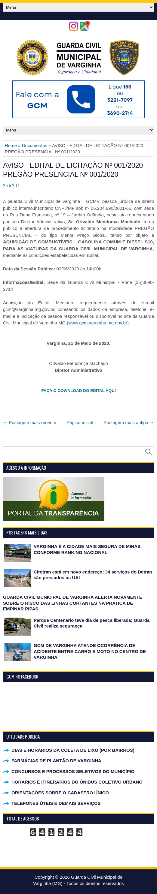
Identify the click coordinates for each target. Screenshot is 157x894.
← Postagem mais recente (29, 422)
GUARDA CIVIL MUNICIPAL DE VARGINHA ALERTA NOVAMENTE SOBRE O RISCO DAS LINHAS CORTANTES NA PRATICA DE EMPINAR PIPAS (72, 602)
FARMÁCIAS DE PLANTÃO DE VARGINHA (56, 760)
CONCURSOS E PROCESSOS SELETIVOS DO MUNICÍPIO (72, 771)
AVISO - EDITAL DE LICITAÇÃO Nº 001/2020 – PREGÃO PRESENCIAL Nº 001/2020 (76, 169)
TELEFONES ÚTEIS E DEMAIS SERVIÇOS (55, 803)
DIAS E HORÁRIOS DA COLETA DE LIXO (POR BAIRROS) (72, 750)
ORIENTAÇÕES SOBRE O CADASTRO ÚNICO (60, 792)
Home (11, 145)
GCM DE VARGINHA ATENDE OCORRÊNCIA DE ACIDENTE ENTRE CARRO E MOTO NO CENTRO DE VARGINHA (90, 651)
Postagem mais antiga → (128, 422)
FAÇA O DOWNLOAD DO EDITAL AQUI (78, 390)
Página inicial (79, 422)
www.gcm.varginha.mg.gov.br (97, 322)
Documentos (34, 145)
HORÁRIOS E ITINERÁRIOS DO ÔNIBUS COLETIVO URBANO (77, 781)
